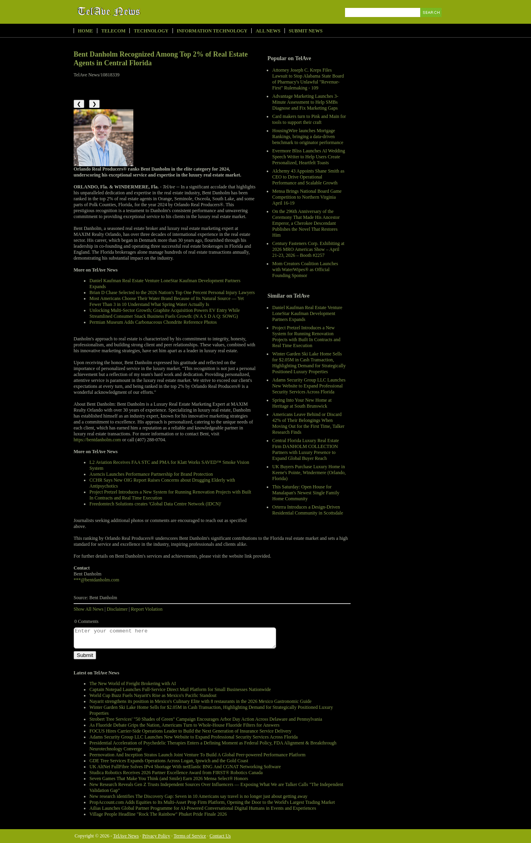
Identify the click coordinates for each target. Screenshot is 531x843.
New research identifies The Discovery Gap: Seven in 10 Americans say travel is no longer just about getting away (198, 796)
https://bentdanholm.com (97, 439)
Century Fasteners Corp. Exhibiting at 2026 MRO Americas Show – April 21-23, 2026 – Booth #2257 (308, 249)
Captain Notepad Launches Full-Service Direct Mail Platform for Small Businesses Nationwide (180, 689)
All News (268, 31)
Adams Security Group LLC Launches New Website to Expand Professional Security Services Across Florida (308, 386)
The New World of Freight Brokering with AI (132, 683)
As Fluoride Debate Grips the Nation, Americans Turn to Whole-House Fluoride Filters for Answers (184, 725)
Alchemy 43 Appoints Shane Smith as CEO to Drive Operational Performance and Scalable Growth (308, 177)
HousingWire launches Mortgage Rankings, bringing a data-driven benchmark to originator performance (307, 136)
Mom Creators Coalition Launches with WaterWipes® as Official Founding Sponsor (305, 269)
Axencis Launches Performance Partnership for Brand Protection (151, 474)
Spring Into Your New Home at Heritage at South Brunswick (302, 403)
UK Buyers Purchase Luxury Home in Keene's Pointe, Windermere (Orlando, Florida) (309, 472)
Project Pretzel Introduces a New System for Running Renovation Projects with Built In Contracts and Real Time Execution (306, 336)
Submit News (305, 31)
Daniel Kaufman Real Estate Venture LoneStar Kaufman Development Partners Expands (307, 313)
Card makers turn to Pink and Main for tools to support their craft (309, 119)
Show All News (88, 609)
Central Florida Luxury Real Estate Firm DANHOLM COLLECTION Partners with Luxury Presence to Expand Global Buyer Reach (305, 449)
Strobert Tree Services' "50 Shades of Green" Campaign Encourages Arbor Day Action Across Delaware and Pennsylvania (205, 719)
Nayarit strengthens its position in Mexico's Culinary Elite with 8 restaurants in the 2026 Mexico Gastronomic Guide (200, 701)
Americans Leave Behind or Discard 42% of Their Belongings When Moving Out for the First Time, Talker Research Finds (308, 423)
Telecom (113, 31)
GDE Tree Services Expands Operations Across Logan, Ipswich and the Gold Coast (168, 760)
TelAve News (132, 11)
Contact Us (220, 836)
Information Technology (212, 31)
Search (431, 21)
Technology (151, 31)
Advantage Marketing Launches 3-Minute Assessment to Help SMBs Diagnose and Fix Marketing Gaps (305, 102)
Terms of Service (190, 836)
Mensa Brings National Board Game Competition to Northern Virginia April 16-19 (306, 197)
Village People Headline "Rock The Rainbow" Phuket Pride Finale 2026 (158, 814)
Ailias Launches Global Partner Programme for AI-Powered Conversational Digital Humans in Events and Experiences (202, 808)
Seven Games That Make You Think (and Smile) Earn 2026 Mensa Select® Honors (168, 778)
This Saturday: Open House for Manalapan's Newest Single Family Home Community (305, 492)
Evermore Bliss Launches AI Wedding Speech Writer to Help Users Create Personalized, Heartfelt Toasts (308, 156)
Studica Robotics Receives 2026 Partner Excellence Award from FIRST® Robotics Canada (176, 772)
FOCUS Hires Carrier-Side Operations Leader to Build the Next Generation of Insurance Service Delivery (190, 731)
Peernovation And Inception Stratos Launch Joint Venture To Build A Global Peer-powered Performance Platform (197, 755)
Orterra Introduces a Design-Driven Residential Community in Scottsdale (307, 510)
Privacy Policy (156, 836)
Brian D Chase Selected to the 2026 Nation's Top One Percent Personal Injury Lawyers (172, 292)
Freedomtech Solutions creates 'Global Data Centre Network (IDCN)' (155, 504)
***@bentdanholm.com (96, 580)
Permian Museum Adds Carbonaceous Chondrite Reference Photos (153, 322)
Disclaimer (117, 609)
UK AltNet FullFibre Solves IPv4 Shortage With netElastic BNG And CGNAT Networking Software (185, 766)
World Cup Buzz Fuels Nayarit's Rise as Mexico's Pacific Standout (152, 695)
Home (85, 31)
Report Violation (147, 609)
